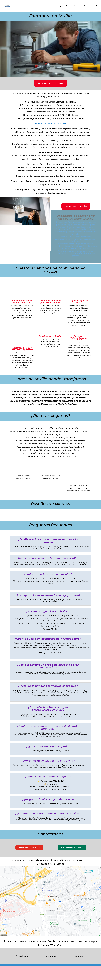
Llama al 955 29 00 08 (29, 847)
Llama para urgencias (76, 206)
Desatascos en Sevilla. (50, 336)
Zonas (86, 6)
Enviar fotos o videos (71, 847)
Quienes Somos (65, 6)
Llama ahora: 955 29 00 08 (50, 83)
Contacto (94, 6)
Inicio (55, 6)
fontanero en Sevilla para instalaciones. (22, 302)
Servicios (77, 6)
